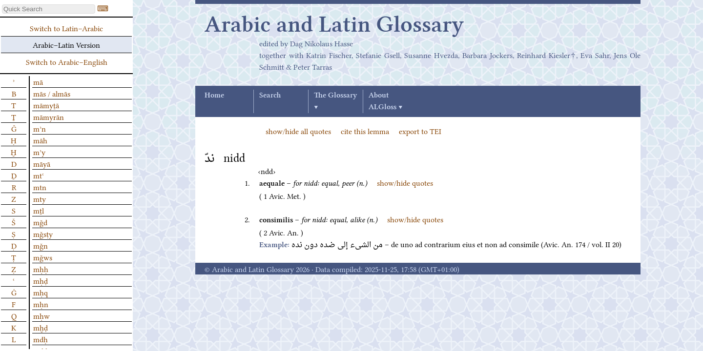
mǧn (40, 245)
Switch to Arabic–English (66, 61)
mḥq (40, 292)
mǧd (40, 221)
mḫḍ (40, 327)
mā (38, 81)
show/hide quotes (405, 182)
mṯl (38, 210)
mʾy (39, 151)
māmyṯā (46, 104)
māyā (41, 163)
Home (214, 95)
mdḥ (40, 338)
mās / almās (51, 93)
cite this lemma (365, 130)
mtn (39, 186)
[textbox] (48, 9)
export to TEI (420, 130)
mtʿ (38, 175)
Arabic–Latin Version (66, 44)
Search (270, 95)
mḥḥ (40, 268)
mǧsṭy (43, 233)
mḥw (41, 315)
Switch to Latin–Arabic (66, 27)
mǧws (42, 257)
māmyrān (48, 116)
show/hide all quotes (298, 130)
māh (40, 140)
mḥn (40, 303)
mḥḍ (40, 280)
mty (39, 198)
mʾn (39, 128)
